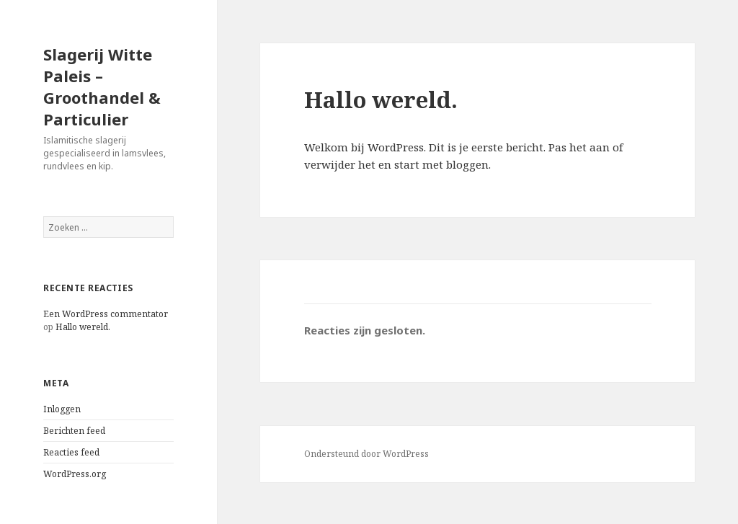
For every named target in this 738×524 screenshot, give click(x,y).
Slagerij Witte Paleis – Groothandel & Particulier (102, 86)
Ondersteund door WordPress (366, 454)
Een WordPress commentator (105, 314)
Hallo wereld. (82, 327)
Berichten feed (74, 431)
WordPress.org (74, 474)
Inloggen (62, 409)
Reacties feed (71, 452)
